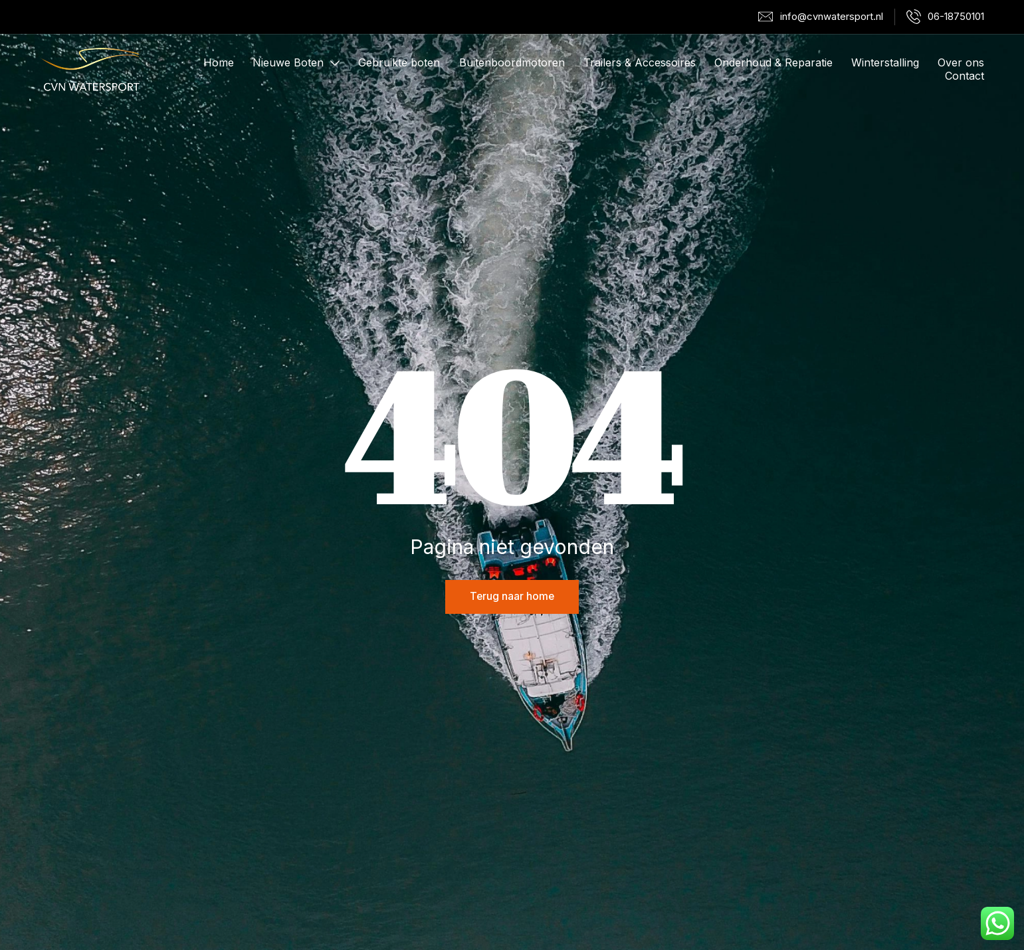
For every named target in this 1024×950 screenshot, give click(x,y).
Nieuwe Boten (296, 63)
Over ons (961, 63)
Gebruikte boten (399, 63)
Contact (964, 76)
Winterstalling (885, 63)
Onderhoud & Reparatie (773, 63)
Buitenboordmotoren (512, 63)
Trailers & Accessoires (639, 63)
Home (218, 63)
